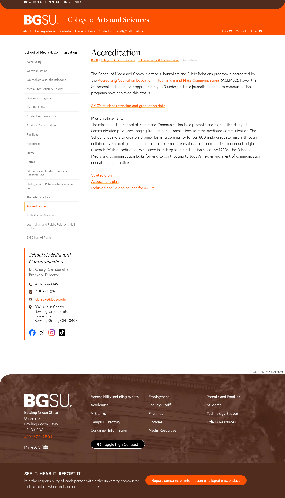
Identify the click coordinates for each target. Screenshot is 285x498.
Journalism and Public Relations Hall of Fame (51, 226)
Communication (37, 71)
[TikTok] (62, 332)
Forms (31, 162)
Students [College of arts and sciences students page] (105, 31)
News (30, 153)
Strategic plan (102, 175)
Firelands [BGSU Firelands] (156, 413)
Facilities (32, 134)
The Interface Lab (38, 197)
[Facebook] (32, 332)
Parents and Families (223, 396)
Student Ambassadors (41, 116)
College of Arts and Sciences (118, 60)
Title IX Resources (221, 421)
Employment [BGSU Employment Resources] (159, 396)
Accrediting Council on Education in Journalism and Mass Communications (159, 80)
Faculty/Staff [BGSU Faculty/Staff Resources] (160, 404)
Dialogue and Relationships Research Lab (51, 186)
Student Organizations (42, 125)
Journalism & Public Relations (46, 80)
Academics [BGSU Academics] (99, 404)
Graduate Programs (39, 98)
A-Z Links (98, 413)
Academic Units (85, 31)
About (27, 31)
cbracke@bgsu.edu (50, 299)
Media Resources (162, 430)
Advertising (34, 61)
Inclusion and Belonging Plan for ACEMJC (125, 187)
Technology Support (223, 413)
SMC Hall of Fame (39, 237)
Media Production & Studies (45, 89)
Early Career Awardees (42, 215)
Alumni (140, 31)
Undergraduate (45, 31)
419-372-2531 (38, 437)
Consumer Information (109, 430)
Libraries (155, 421)
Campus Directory (105, 421)
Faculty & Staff (37, 107)
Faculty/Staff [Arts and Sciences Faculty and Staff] (123, 31)
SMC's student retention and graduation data (128, 105)
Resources (33, 144)
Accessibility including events (115, 396)
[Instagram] (51, 332)
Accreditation (36, 206)
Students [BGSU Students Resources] (214, 404)
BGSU (94, 60)
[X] (42, 333)
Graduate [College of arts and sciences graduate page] (65, 31)
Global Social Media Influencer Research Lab (47, 173)
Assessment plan (105, 181)
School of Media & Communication (158, 60)
